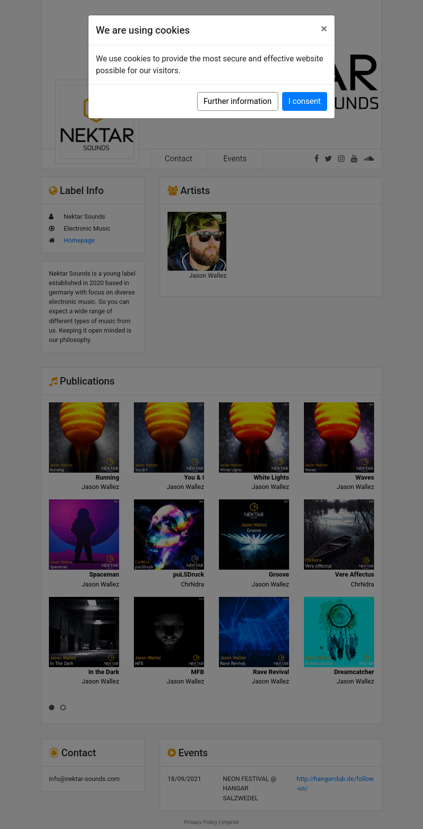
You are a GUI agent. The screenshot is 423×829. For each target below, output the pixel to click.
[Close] (324, 28)
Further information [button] (238, 101)
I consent (305, 101)
